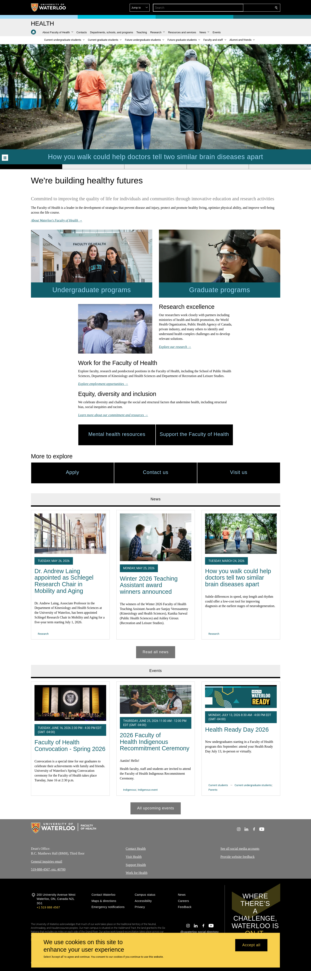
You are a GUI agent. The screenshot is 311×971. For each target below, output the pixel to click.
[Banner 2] (93, 166)
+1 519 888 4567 (48, 907)
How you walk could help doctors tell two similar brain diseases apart (238, 577)
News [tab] (155, 499)
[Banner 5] (280, 166)
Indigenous (129, 789)
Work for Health (136, 873)
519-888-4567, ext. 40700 (48, 869)
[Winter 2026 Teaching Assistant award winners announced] (155, 537)
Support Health (136, 865)
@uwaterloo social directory (199, 932)
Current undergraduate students (252, 785)
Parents (212, 789)
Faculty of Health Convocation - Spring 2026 (69, 745)
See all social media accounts (239, 848)
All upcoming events (155, 808)
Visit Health (134, 856)
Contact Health (136, 848)
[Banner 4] (218, 166)
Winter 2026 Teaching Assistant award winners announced (148, 585)
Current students (218, 785)
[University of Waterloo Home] (48, 7)
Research (43, 633)
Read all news (155, 652)
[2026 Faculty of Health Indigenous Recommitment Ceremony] (155, 699)
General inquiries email (46, 861)
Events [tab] (155, 671)
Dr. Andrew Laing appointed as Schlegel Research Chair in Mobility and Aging (63, 581)
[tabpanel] (155, 582)
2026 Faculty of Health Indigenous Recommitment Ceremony (154, 742)
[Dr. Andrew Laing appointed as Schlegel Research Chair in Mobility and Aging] (70, 533)
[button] (246, 7)
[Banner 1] (31, 166)
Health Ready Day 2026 (237, 729)
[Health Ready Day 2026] (241, 696)
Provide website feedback (237, 856)
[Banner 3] (155, 166)
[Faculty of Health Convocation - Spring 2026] (70, 703)
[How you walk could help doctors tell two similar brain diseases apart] (241, 533)
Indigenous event (148, 789)
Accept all (251, 945)
